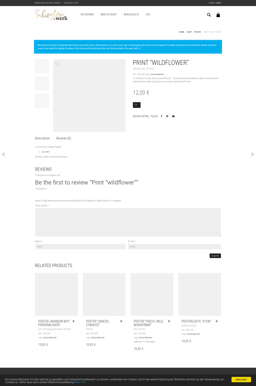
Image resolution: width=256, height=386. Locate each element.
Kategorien (87, 14)
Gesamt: (215, 3)
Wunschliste (131, 14)
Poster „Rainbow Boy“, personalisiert (54, 323)
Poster (197, 32)
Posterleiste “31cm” (196, 321)
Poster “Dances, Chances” (97, 323)
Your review (42, 205)
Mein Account (109, 14)
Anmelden (39, 3)
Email (131, 241)
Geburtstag (139, 68)
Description (42, 138)
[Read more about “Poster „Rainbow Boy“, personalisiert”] (74, 321)
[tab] (42, 138)
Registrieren (54, 3)
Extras (185, 325)
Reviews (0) (63, 138)
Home (181, 32)
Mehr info (81, 382)
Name (39, 241)
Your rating (41, 189)
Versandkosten (157, 74)
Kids (40, 329)
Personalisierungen (53, 329)
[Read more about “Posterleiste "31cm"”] (217, 321)
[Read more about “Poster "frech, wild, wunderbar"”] (170, 321)
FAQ (148, 14)
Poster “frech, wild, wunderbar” (148, 323)
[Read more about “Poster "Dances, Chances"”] (122, 321)
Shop (189, 32)
